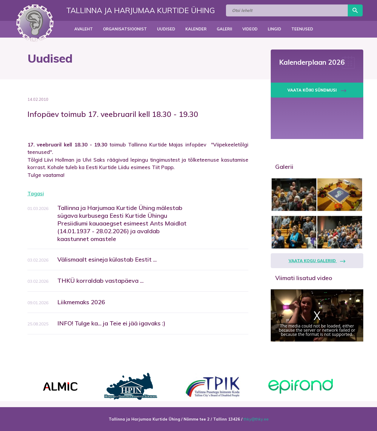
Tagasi (35, 193)
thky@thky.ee (256, 419)
